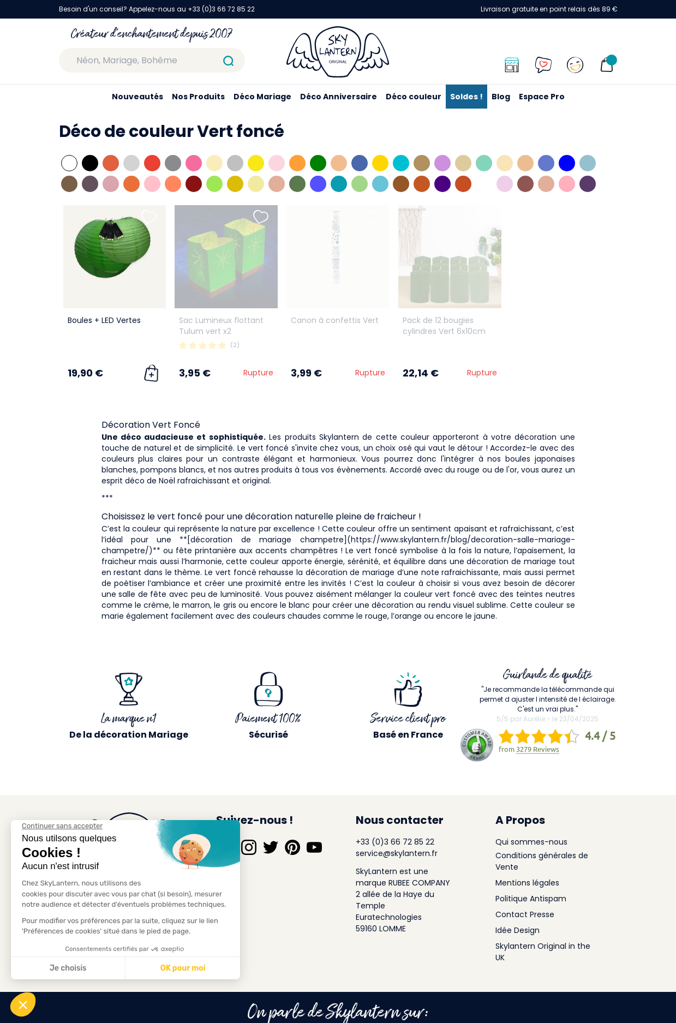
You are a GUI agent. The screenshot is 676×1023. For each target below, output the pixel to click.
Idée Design (517, 930)
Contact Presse (524, 914)
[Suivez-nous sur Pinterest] (292, 847)
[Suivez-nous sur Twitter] (271, 847)
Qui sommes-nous (531, 841)
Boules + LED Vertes (104, 320)
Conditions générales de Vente (541, 861)
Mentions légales (527, 882)
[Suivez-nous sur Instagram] (249, 847)
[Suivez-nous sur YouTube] (314, 847)
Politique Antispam (530, 898)
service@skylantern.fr (397, 853)
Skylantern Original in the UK (542, 952)
